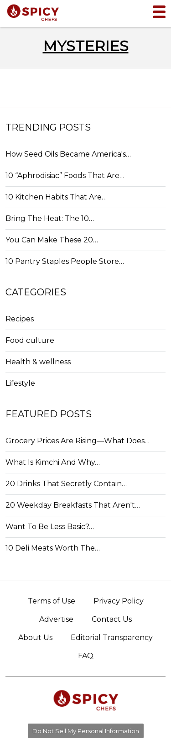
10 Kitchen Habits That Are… (56, 197)
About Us (35, 637)
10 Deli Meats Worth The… (52, 548)
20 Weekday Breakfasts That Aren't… (72, 505)
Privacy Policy (118, 601)
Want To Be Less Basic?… (49, 526)
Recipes (19, 319)
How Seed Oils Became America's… (68, 154)
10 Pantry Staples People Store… (64, 261)
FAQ (85, 655)
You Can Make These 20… (51, 240)
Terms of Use (51, 601)
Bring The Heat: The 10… (49, 218)
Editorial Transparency (112, 637)
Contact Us (112, 619)
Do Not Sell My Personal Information (85, 731)
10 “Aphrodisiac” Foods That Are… (64, 175)
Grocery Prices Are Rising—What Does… (77, 440)
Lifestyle (20, 383)
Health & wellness (38, 361)
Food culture (29, 340)
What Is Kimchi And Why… (52, 462)
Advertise (56, 619)
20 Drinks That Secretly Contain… (66, 483)
